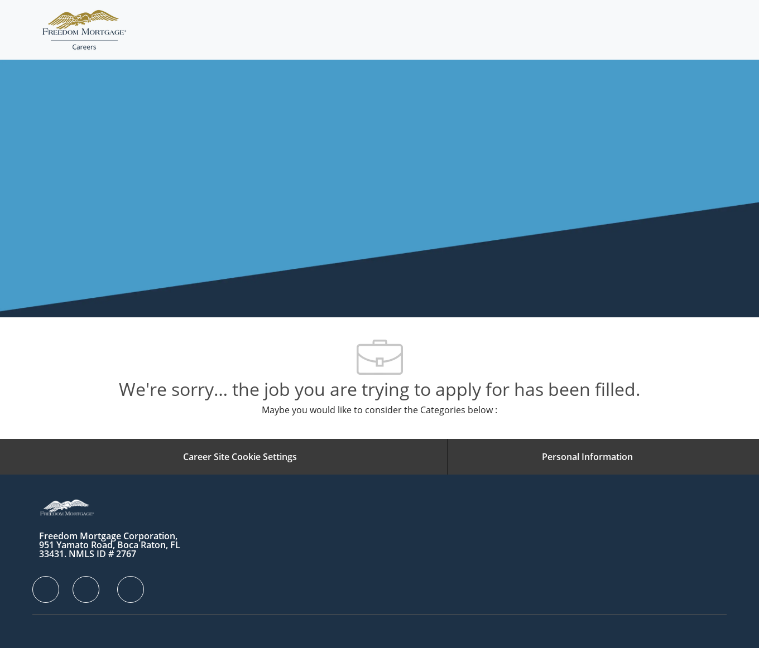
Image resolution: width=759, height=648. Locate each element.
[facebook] (45, 589)
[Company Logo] (84, 29)
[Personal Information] (587, 457)
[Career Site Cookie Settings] (240, 457)
